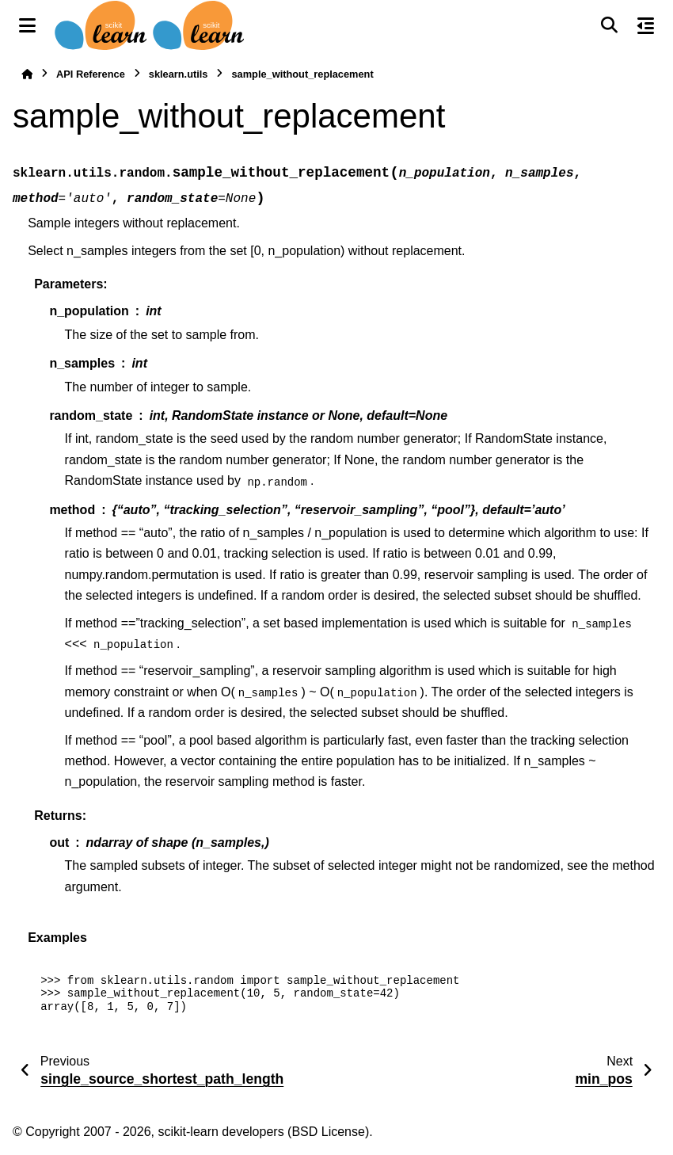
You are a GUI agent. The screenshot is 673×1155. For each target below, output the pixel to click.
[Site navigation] (27, 25)
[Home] (26, 74)
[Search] (608, 25)
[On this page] (645, 25)
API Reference (90, 74)
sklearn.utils (178, 74)
